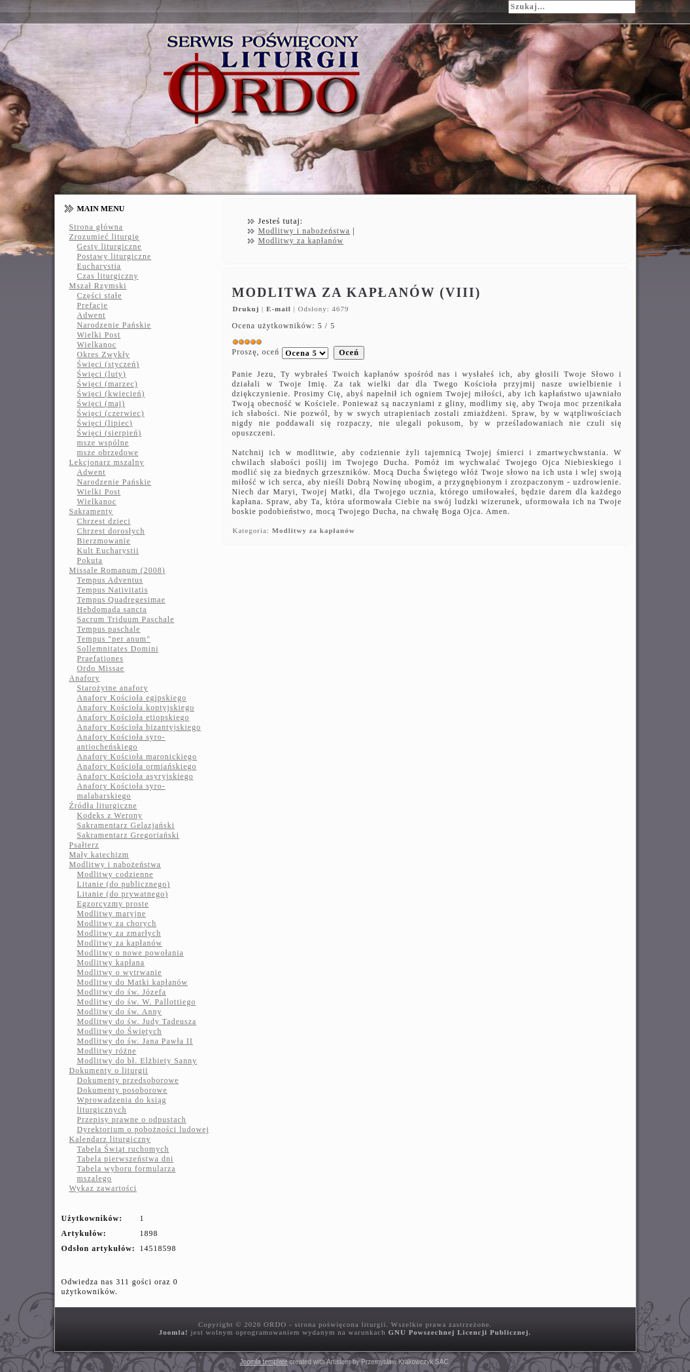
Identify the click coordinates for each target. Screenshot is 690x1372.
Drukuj (247, 309)
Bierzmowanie (104, 540)
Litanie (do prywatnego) (123, 894)
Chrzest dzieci (104, 521)
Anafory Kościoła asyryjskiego (135, 776)
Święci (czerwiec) (111, 413)
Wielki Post (99, 334)
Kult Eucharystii (108, 550)
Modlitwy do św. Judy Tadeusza (137, 1021)
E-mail (280, 309)
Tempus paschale (109, 629)
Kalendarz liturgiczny (110, 1139)
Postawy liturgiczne (114, 256)
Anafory (84, 678)
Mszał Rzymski (98, 285)
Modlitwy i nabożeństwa (115, 864)
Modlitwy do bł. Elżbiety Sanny (137, 1060)
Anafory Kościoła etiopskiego (133, 717)
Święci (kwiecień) (111, 393)
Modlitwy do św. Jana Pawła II (135, 1041)
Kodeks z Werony (110, 815)
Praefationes (100, 658)
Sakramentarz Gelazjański (126, 825)
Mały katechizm (99, 854)
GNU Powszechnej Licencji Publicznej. (459, 1332)
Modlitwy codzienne (115, 874)
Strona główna (96, 227)
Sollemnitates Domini (118, 648)
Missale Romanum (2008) (117, 570)
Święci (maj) (101, 403)
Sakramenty (91, 511)
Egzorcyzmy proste (113, 903)
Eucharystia (99, 266)
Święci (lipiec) (105, 423)
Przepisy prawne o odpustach (131, 1119)
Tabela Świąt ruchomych (123, 1149)
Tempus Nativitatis (112, 589)
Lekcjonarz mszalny (107, 462)
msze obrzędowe (108, 452)
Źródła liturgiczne (103, 805)
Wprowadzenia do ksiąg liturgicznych (122, 1104)
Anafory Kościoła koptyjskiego (136, 707)
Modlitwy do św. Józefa (122, 992)
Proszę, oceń (256, 351)
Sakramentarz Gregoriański (128, 835)
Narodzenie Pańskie (114, 325)
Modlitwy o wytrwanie (119, 972)
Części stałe (99, 295)
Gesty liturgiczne (109, 246)
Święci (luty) (101, 374)
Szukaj (493, 5)
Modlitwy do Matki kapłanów (132, 982)
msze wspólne (103, 442)
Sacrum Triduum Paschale (126, 619)
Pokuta (90, 560)
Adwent (91, 315)
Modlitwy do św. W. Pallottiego (136, 1001)
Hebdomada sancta (112, 609)
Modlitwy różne (107, 1050)
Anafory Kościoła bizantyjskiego (139, 727)
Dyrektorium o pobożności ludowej (143, 1129)
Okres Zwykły (103, 354)
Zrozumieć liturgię (104, 236)
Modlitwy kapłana (111, 962)
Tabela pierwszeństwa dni (125, 1158)
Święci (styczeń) (108, 364)
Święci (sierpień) (109, 432)
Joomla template (264, 1361)
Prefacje (92, 305)
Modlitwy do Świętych (119, 1031)
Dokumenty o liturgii (108, 1070)
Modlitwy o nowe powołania (130, 952)
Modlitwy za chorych (117, 923)
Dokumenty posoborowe (122, 1090)
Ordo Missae (101, 668)
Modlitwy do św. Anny (119, 1011)
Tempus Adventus (110, 580)
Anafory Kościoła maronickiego (137, 756)
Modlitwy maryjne (112, 913)
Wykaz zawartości (103, 1188)
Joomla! (173, 1332)
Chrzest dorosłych (111, 531)
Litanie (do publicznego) (124, 884)
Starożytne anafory (112, 688)
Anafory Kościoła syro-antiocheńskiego (121, 741)
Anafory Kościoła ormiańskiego (137, 766)
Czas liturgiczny (108, 276)
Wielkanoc (97, 344)
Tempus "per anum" (114, 638)
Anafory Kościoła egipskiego (132, 697)
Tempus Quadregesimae (121, 599)
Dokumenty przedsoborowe (128, 1080)
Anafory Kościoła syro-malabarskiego (121, 790)
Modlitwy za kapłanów (120, 943)
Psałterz (84, 844)
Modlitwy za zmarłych (119, 933)
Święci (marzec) (107, 383)
